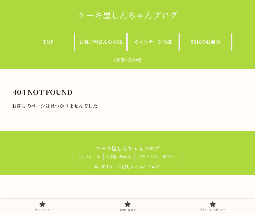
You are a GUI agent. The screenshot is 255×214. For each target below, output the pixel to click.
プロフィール (88, 157)
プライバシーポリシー (158, 157)
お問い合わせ (119, 157)
